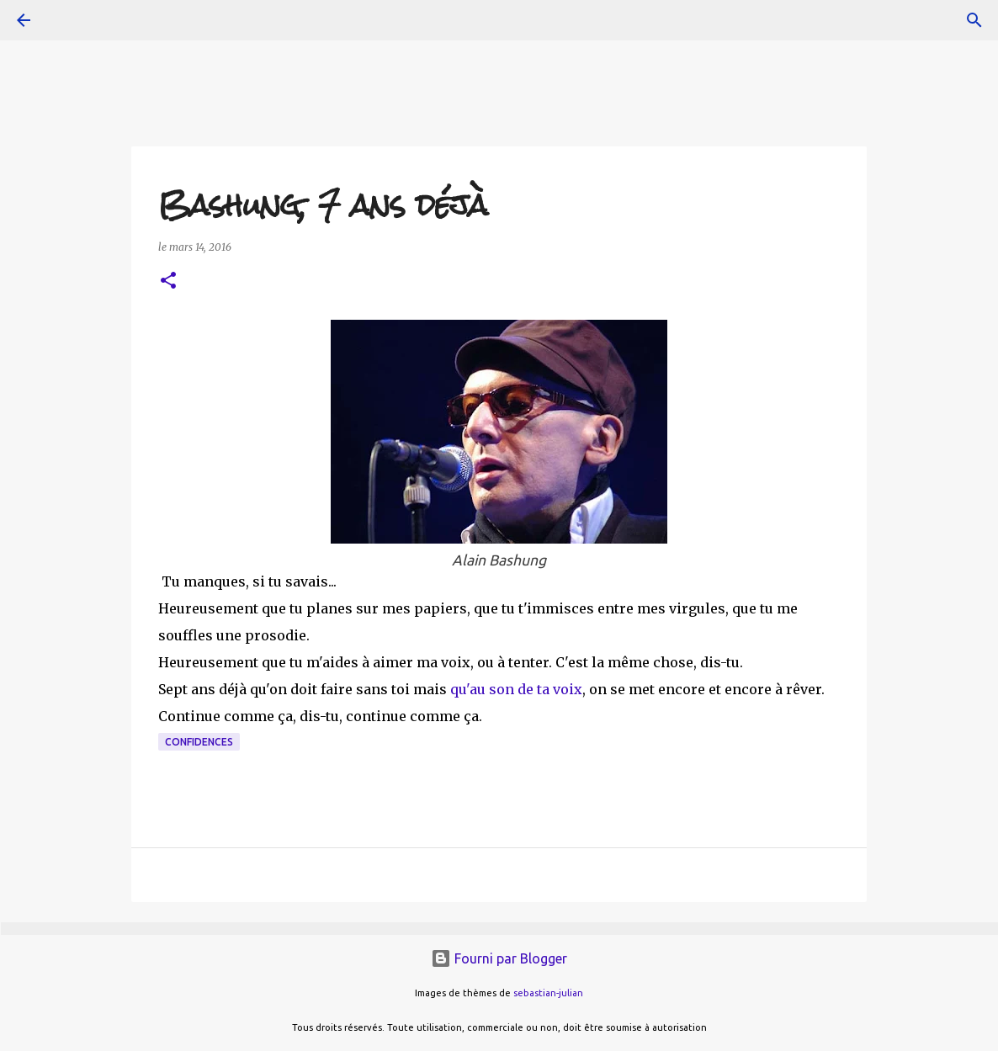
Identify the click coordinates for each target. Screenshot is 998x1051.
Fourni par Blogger (499, 958)
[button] (168, 281)
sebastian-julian (548, 993)
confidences (199, 741)
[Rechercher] (974, 20)
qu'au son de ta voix (516, 689)
